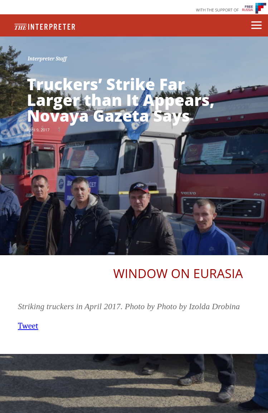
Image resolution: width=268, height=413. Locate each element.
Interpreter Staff (47, 58)
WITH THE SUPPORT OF (217, 10)
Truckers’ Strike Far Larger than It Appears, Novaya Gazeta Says (121, 99)
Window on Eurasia (178, 273)
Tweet (28, 326)
